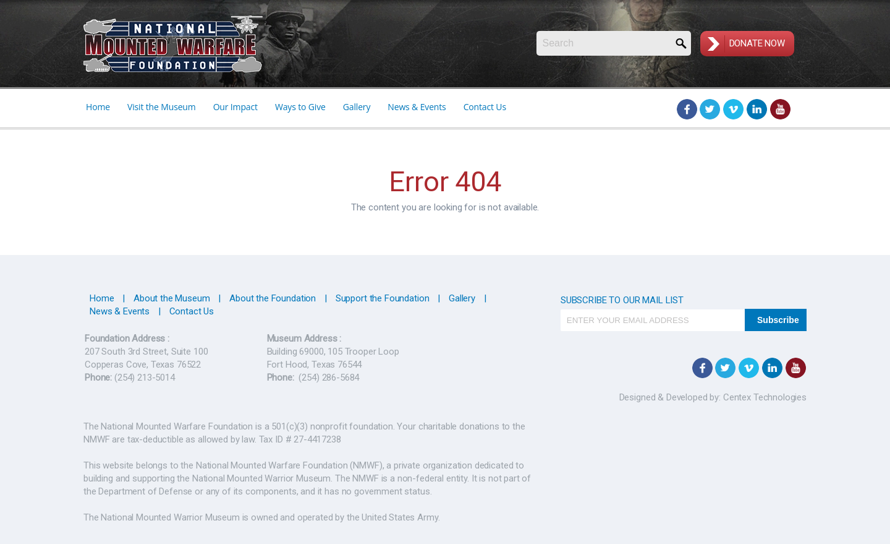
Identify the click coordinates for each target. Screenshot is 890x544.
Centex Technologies (764, 397)
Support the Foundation (383, 298)
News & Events (417, 107)
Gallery (357, 107)
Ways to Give (300, 107)
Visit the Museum (161, 107)
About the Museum (172, 298)
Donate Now (757, 43)
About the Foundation (272, 298)
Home (98, 107)
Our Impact (235, 107)
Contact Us (485, 107)
